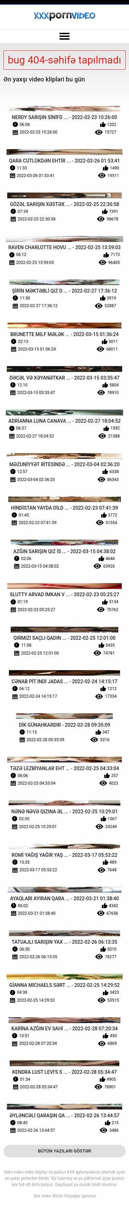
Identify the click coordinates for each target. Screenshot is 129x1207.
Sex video (42, 1196)
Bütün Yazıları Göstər (64, 1151)
